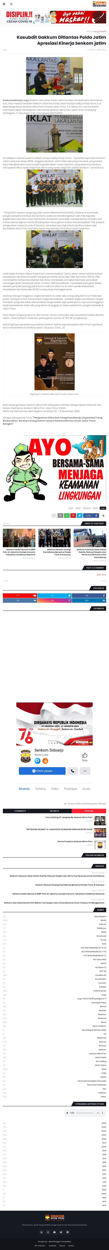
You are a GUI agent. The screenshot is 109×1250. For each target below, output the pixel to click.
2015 (54, 1166)
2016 (54, 1162)
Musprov (54, 1014)
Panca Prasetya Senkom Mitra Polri (74, 841)
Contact (52, 1245)
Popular (89, 811)
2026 (54, 1123)
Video (54, 1096)
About (62, 1245)
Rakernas (54, 1037)
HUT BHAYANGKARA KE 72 (54, 955)
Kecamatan (54, 979)
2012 (54, 1178)
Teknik (54, 1077)
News (78, 508)
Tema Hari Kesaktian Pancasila (54, 1081)
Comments (20, 811)
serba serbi (54, 1057)
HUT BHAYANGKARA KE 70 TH (54, 947)
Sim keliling (54, 1061)
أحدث (102, 580)
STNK (54, 1073)
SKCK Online (54, 1065)
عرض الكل (7, 523)
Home (71, 1245)
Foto (54, 943)
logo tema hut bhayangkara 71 (54, 998)
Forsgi (54, 939)
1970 (54, 1205)
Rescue (54, 1041)
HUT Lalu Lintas (54, 959)
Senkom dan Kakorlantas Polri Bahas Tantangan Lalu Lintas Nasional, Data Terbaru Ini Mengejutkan (54, 903)
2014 (54, 1170)
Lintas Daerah (54, 990)
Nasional (86, 508)
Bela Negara (54, 916)
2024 (54, 1131)
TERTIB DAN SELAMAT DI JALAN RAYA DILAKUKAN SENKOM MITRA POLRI (59, 829)
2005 (54, 1189)
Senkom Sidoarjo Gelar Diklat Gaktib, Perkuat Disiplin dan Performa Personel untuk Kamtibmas (91, 553)
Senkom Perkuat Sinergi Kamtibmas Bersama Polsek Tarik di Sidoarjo (57, 552)
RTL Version (40, 1245)
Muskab (54, 1010)
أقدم (6, 580)
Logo (54, 994)
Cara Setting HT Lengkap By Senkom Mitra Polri (68, 817)
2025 (54, 1127)
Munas (54, 1006)
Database (54, 928)
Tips (54, 1088)
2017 (54, 1158)
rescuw (54, 1045)
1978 (54, 1201)
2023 (54, 1135)
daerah (54, 924)
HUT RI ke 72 (54, 967)
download (54, 936)
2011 (54, 1182)
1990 (54, 1197)
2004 (54, 1193)
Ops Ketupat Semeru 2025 (54, 1030)
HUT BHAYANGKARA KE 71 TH (54, 951)
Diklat (54, 932)
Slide (71, 508)
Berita (89, 31)
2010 (54, 1186)
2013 (54, 1174)
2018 (54, 1154)
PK (54, 1034)
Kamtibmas (54, 975)
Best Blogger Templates (60, 1241)
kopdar (54, 986)
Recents (54, 811)
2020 (54, 1146)
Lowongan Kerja (54, 1002)
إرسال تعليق (101, 574)
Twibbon (54, 1092)
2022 (54, 1139)
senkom (54, 1049)
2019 (54, 1150)
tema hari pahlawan (54, 1084)
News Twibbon (54, 1026)
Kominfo (54, 983)
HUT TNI (54, 971)
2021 (54, 1142)
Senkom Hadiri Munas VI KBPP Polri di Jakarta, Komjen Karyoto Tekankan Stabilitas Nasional (19, 552)
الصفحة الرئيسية (99, 31)
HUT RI (54, 963)
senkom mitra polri (54, 1053)
